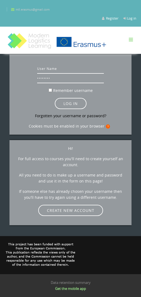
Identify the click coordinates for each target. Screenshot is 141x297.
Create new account (70, 210)
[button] (109, 126)
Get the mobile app (70, 288)
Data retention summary (71, 282)
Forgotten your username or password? (70, 115)
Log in (131, 18)
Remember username (73, 90)
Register (112, 18)
